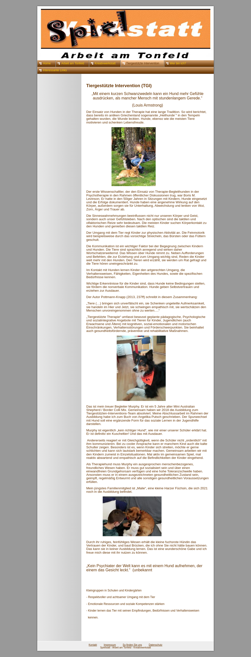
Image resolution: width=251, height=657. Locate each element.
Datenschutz (156, 644)
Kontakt (93, 644)
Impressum (110, 644)
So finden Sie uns (132, 644)
